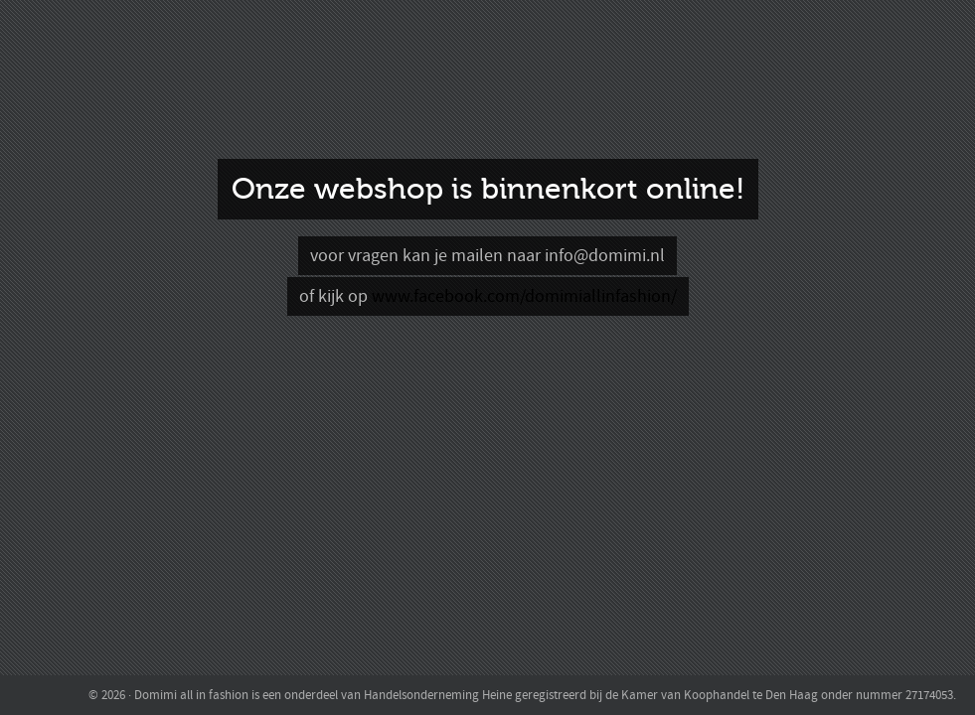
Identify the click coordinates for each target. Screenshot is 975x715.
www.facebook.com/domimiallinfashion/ (524, 296)
